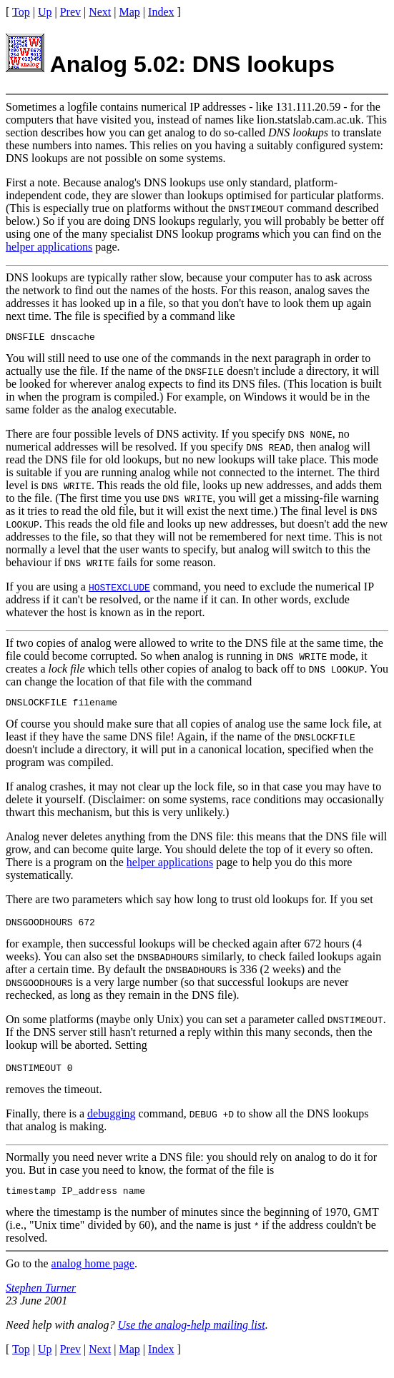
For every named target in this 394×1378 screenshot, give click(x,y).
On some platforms (50, 1026)
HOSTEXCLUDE (119, 589)
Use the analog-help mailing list (191, 1335)
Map (129, 12)
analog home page (92, 1274)
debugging (111, 1122)
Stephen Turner (41, 1298)
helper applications (49, 247)
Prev (70, 12)
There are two (37, 903)
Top (21, 12)
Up (45, 12)
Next (100, 12)
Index (161, 12)
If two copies (36, 645)
